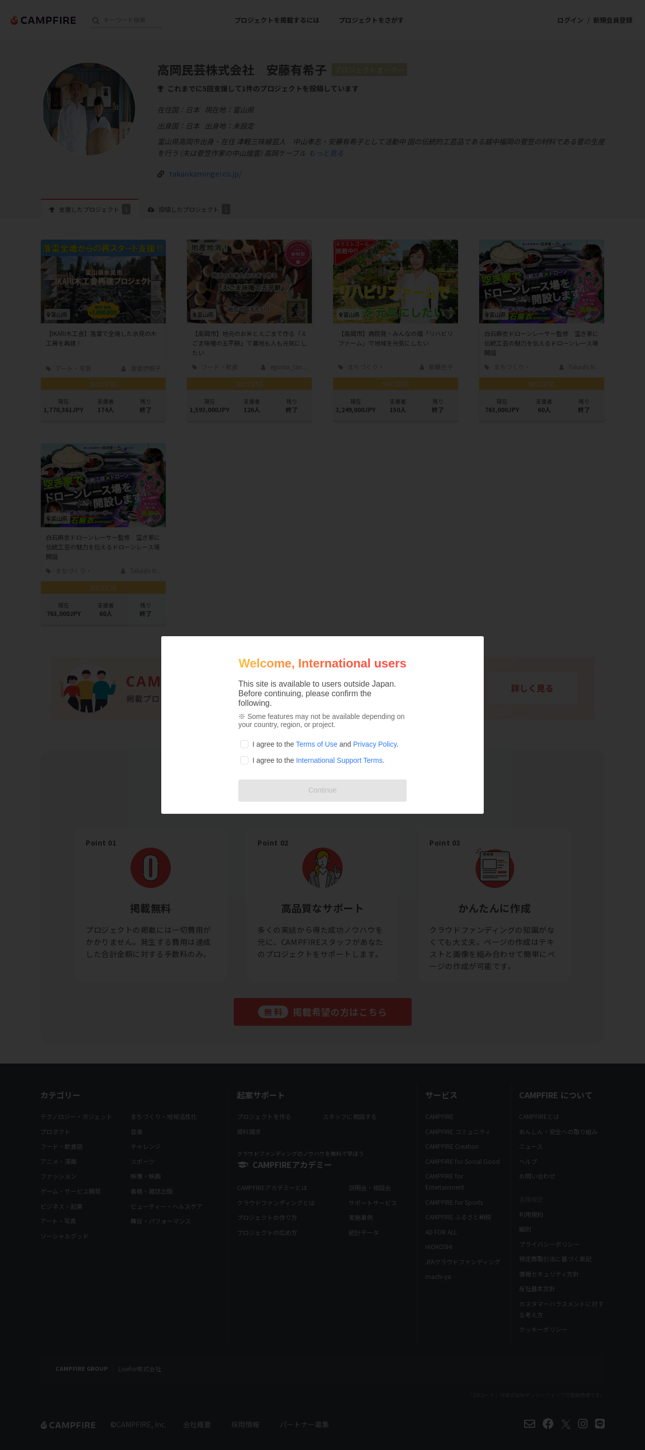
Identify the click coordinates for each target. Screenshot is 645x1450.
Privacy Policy (375, 744)
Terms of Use (316, 744)
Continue (322, 790)
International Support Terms (339, 760)
